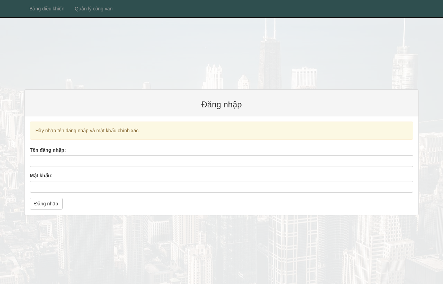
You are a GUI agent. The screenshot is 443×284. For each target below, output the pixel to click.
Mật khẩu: (41, 175)
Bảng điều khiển (46, 8)
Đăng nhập (46, 203)
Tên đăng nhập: (48, 150)
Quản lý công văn (93, 8)
